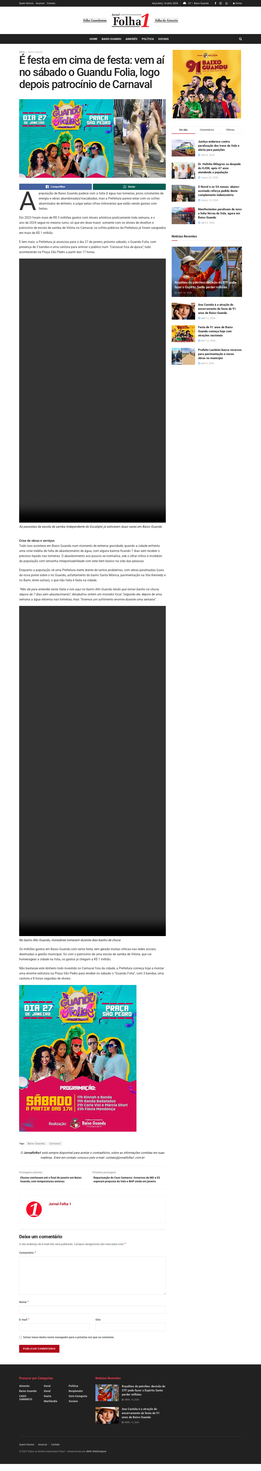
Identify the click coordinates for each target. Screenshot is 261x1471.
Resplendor (76, 1398)
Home (93, 38)
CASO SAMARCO (25, 1405)
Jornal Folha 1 (60, 1211)
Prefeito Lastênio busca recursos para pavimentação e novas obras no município (220, 354)
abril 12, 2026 (206, 318)
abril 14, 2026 (183, 292)
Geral (47, 1393)
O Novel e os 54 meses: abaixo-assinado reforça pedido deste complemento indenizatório (219, 191)
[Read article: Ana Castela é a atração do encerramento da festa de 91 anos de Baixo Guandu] (183, 311)
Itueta (47, 1403)
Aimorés (131, 38)
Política (148, 38)
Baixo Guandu (111, 38)
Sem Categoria (78, 1403)
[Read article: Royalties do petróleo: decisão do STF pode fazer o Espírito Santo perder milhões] (207, 272)
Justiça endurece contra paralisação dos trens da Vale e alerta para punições (218, 146)
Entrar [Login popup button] (237, 3)
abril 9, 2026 (206, 363)
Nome (24, 1309)
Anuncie (40, 3)
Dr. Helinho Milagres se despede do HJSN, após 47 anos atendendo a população (219, 168)
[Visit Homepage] (130, 20)
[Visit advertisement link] (207, 84)
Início (22, 52)
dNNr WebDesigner (96, 1458)
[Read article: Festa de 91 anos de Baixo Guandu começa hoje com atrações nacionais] (183, 333)
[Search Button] (240, 39)
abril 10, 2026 (206, 340)
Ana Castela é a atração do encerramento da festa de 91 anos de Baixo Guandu (217, 309)
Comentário (27, 1260)
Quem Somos (26, 3)
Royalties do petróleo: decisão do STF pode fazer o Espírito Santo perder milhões (143, 1398)
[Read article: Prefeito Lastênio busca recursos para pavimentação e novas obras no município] (183, 356)
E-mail (24, 1327)
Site (97, 1326)
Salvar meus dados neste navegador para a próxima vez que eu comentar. (68, 1344)
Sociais (163, 38)
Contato (51, 3)
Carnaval (55, 1144)
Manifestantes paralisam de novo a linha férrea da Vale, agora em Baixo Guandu (220, 213)
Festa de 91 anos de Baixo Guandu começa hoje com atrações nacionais (215, 331)
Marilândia (50, 1408)
